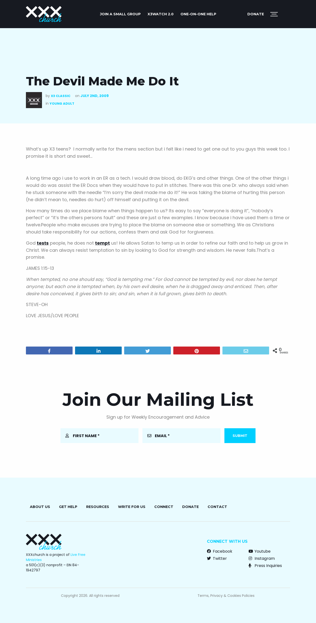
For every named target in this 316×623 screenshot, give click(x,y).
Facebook (219, 551)
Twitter (217, 558)
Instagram (262, 558)
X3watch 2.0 (161, 14)
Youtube (260, 551)
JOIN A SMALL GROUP (120, 14)
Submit (240, 435)
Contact (217, 507)
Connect (163, 507)
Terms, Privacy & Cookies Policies (226, 595)
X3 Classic (60, 96)
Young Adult (62, 103)
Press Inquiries (265, 566)
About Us (40, 507)
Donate (255, 14)
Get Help (68, 507)
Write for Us (131, 507)
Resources (97, 507)
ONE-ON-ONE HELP (198, 14)
